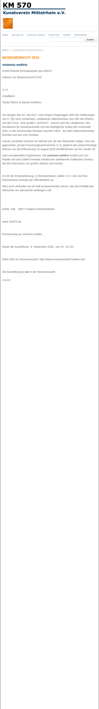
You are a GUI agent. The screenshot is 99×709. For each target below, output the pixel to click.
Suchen (90, 39)
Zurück (6, 280)
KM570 (5, 50)
